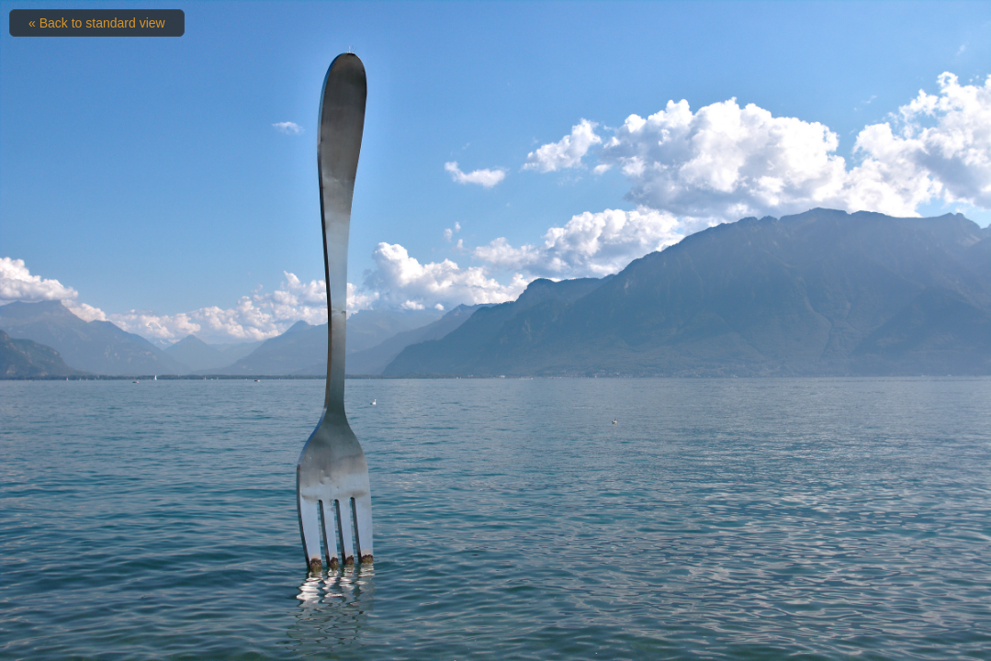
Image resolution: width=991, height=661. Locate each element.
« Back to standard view (96, 23)
